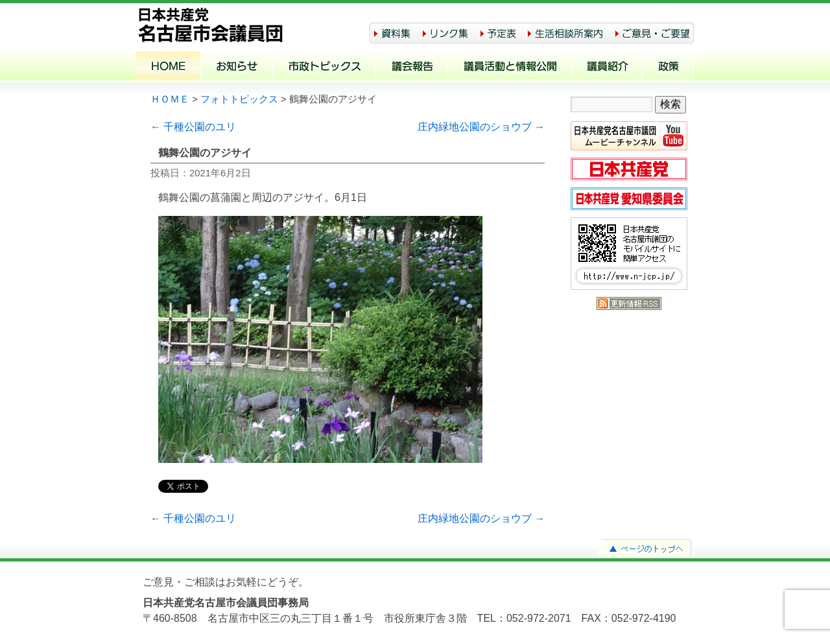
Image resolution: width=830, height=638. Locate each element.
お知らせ (237, 67)
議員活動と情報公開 (510, 67)
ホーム (168, 67)
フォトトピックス (239, 99)
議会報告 (412, 67)
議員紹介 (607, 67)
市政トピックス (324, 67)
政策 (668, 67)
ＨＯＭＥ (169, 99)
